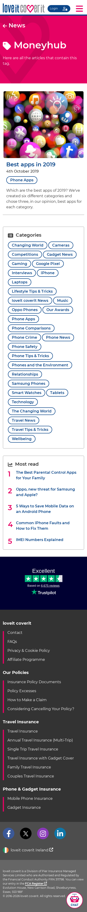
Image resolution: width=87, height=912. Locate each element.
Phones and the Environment (40, 365)
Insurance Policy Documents (34, 682)
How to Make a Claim (27, 700)
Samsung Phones (28, 383)
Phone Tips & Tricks (30, 356)
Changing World (27, 245)
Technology (23, 402)
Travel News (23, 420)
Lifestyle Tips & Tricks (32, 291)
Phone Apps (21, 180)
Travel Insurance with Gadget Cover (40, 758)
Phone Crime (24, 337)
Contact (15, 632)
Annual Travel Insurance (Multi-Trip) (40, 740)
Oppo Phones (25, 310)
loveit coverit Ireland (28, 850)
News (14, 25)
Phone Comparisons (31, 328)
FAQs (12, 641)
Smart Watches (26, 393)
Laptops (19, 282)
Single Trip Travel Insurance (32, 749)
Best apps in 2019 (30, 164)
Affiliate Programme (26, 659)
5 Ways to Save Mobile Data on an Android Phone (45, 509)
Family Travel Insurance (29, 767)
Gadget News (60, 254)
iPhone (48, 273)
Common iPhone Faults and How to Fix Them (43, 526)
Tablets (57, 393)
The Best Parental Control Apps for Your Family (46, 475)
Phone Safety (24, 346)
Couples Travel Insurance (30, 776)
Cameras (60, 245)
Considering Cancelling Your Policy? (40, 709)
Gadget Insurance (24, 807)
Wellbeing (22, 439)
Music (62, 300)
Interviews (22, 273)
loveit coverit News (30, 300)
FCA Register (36, 883)
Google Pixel (48, 264)
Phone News (58, 337)
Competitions (25, 254)
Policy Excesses (21, 691)
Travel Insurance (22, 731)
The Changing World (32, 411)
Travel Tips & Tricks (30, 429)
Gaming (19, 264)
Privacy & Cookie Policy (28, 650)
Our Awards (57, 310)
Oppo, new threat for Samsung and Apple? (45, 492)
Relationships (25, 374)
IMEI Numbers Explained (39, 540)
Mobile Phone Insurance (30, 798)
